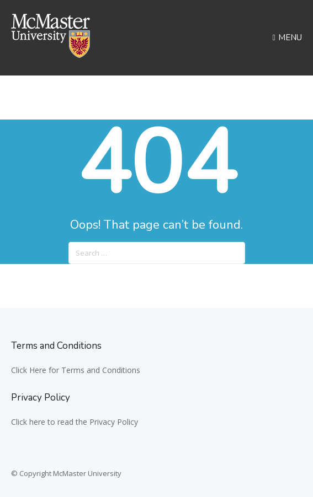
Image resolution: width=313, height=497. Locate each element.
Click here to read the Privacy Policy (74, 422)
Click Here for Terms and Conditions (75, 370)
